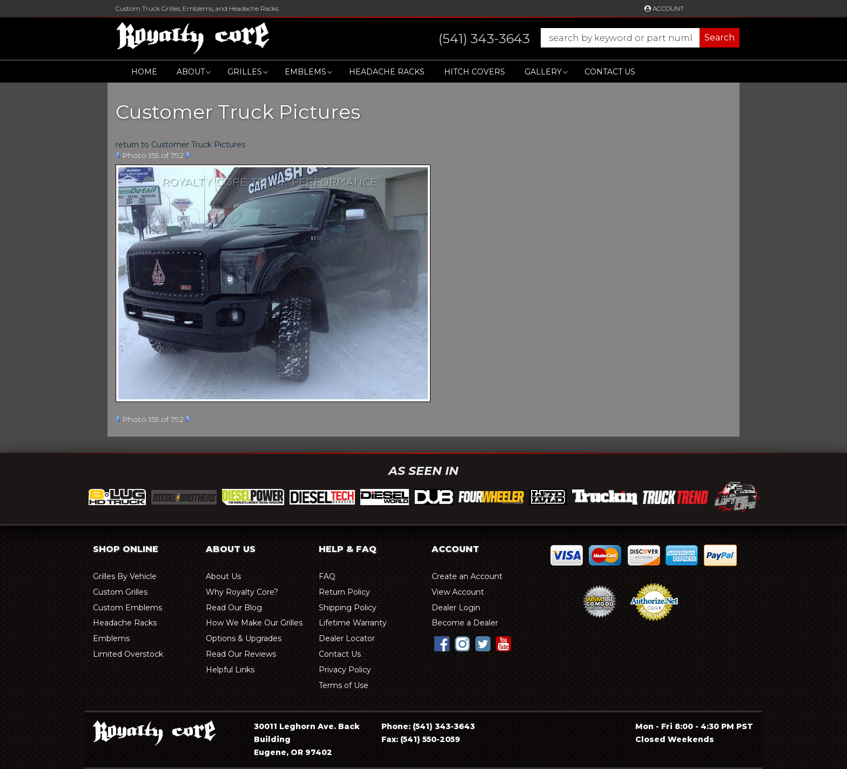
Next (188, 155)
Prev (117, 155)
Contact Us (609, 72)
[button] (578, 37)
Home (144, 72)
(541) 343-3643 (444, 726)
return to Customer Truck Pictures (180, 144)
